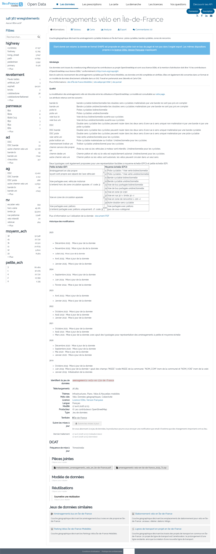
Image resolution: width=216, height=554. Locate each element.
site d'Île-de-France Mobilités (79, 82)
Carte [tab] (91, 29)
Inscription (208, 11)
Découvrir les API (202, 4)
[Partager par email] (211, 16)
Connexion (193, 11)
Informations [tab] (57, 29)
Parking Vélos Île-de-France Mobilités (72, 529)
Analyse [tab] (106, 29)
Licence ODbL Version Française (87, 400)
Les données (67, 4)
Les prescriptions (91, 4)
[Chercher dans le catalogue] (38, 37)
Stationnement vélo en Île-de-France (153, 513)
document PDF (102, 216)
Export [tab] (122, 29)
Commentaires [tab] (142, 29)
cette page (160, 94)
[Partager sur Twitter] (197, 16)
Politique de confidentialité (112, 551)
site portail (116, 82)
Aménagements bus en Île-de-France (73, 513)
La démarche (133, 4)
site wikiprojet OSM (102, 82)
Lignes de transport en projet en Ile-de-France (158, 529)
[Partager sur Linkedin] (206, 16)
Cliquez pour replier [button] (59, 462)
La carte (113, 4)
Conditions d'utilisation (91, 551)
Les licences (156, 4)
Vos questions (178, 4)
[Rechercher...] (23, 37)
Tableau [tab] (76, 29)
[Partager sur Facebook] (202, 16)
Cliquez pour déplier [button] (59, 480)
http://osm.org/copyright (108, 71)
